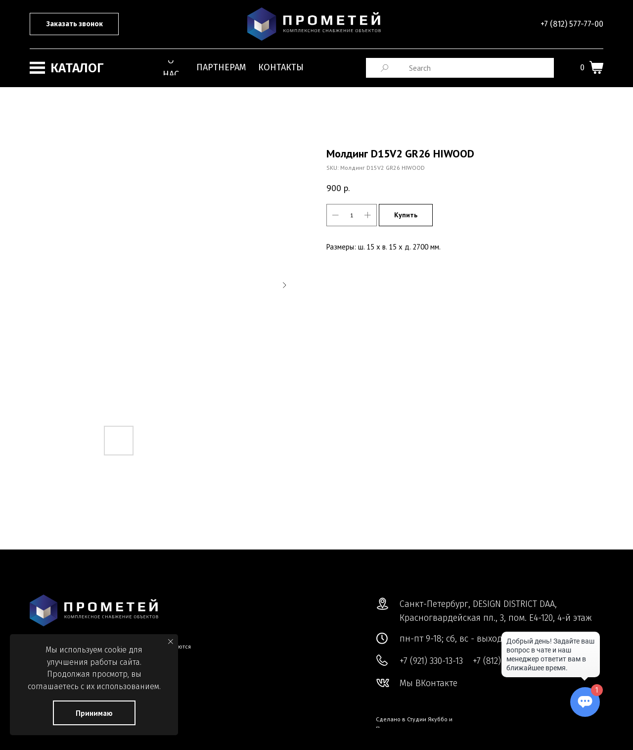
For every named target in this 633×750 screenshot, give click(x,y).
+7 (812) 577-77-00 (572, 24)
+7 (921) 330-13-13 (431, 660)
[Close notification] (171, 642)
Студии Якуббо (427, 719)
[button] (74, 24)
